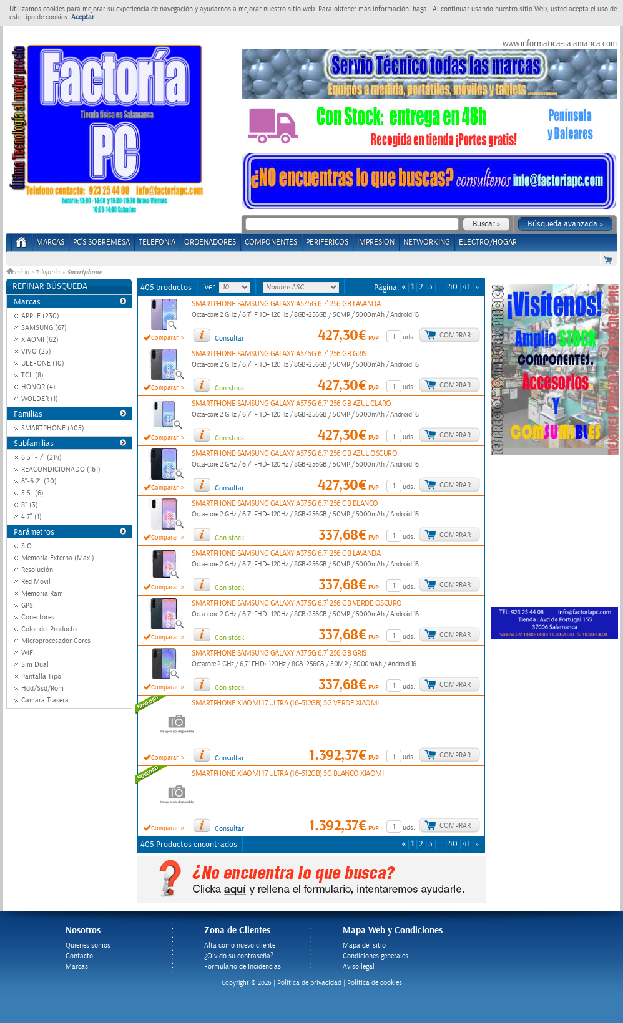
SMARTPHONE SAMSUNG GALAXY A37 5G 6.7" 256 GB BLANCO (285, 503)
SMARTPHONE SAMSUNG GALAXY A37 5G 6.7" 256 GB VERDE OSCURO (297, 603)
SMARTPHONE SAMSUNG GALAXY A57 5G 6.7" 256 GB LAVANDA (286, 304)
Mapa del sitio (364, 945)
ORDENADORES (210, 242)
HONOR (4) (38, 387)
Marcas (50, 242)
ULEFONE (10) (42, 363)
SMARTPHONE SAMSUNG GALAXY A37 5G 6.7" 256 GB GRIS (279, 653)
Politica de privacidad (309, 983)
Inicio (18, 272)
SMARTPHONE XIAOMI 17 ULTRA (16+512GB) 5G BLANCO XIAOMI (287, 773)
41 (466, 287)
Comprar (455, 335)
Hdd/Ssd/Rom (42, 688)
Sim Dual (35, 665)
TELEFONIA (157, 242)
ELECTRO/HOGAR (488, 242)
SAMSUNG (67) (44, 328)
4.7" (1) (31, 517)
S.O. (27, 546)
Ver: (211, 287)
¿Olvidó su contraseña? (238, 956)
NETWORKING (426, 242)
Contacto (79, 956)
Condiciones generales (375, 956)
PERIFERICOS (327, 242)
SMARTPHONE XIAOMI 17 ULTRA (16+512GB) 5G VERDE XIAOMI (285, 703)
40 (453, 287)
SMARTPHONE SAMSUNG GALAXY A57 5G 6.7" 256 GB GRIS (279, 354)
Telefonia (48, 272)
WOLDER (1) (39, 399)
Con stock (229, 388)
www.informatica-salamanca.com (560, 44)
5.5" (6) (32, 493)
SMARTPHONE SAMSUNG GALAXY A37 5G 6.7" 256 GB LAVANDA (286, 553)
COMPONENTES (271, 242)
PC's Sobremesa (101, 242)
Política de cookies (374, 983)
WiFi (28, 653)
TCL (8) (32, 375)
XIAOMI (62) (40, 340)
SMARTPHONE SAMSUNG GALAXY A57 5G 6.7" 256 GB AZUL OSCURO (294, 453)
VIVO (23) (36, 351)
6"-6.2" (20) (39, 481)
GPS (27, 605)
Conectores (37, 617)
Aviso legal (359, 966)
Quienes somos (88, 945)
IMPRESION (376, 242)
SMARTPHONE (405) (52, 428)
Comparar (165, 338)
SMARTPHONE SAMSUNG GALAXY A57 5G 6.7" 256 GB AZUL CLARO (291, 404)
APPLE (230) (40, 316)
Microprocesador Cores (56, 641)
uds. (409, 337)
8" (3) (29, 505)
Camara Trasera (45, 700)
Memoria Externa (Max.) (57, 558)
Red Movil (36, 582)
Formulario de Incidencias (242, 966)
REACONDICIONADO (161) (61, 469)
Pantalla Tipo (41, 676)
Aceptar (82, 17)
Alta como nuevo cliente (239, 945)
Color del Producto (49, 629)
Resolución (37, 570)
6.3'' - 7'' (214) (41, 457)
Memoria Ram (42, 593)
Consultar (229, 338)
